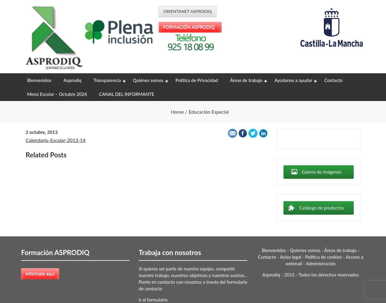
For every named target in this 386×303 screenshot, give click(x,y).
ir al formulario (153, 299)
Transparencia (107, 80)
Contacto (333, 80)
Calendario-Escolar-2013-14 (56, 140)
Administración (321, 263)
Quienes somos (305, 250)
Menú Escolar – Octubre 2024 (57, 94)
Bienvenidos (39, 80)
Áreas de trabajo (246, 80)
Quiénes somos (148, 80)
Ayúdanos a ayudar (293, 80)
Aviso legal (290, 257)
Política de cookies (323, 257)
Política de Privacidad (197, 80)
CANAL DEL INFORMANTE (126, 94)
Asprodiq (72, 80)
